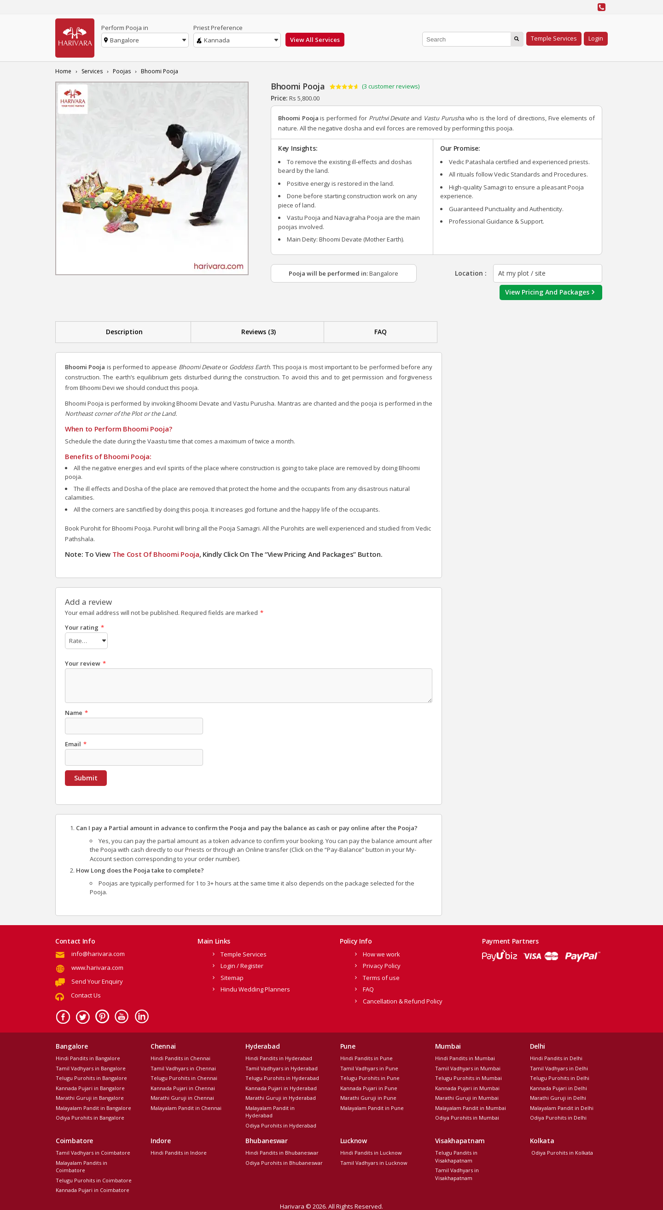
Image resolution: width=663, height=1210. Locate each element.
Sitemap (232, 976)
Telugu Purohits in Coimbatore (94, 1178)
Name (76, 711)
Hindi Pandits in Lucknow (371, 1151)
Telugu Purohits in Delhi (559, 1076)
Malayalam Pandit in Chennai (186, 1106)
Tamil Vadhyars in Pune (369, 1066)
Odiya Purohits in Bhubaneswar (284, 1161)
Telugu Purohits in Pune (370, 1076)
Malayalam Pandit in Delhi (561, 1106)
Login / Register (242, 964)
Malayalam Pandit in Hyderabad (270, 1110)
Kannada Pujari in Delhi (558, 1086)
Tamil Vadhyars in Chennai (183, 1066)
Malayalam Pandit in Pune (372, 1106)
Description (124, 331)
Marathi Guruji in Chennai (182, 1096)
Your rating (84, 627)
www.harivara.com (97, 966)
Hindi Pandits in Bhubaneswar (282, 1151)
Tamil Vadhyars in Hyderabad (281, 1066)
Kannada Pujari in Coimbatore (92, 1188)
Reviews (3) (258, 331)
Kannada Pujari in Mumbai (467, 1086)
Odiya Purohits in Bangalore (90, 1116)
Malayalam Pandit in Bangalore (93, 1106)
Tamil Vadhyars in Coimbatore (93, 1151)
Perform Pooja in (124, 28)
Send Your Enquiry (97, 980)
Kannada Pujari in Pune (368, 1086)
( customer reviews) (390, 86)
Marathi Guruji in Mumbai (467, 1096)
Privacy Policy (382, 964)
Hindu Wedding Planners (255, 988)
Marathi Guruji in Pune (368, 1096)
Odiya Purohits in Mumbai (467, 1116)
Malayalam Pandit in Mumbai (470, 1106)
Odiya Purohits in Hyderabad (280, 1124)
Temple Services (554, 38)
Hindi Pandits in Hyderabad (278, 1056)
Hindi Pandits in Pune (366, 1056)
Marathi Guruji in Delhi (558, 1096)
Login (595, 38)
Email (76, 742)
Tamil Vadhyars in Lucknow (373, 1161)
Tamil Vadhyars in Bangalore (91, 1066)
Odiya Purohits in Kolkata (561, 1151)
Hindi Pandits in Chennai (180, 1056)
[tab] (124, 332)
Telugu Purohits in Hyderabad (282, 1076)
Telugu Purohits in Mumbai (468, 1076)
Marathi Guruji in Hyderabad (280, 1096)
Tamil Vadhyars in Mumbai (467, 1066)
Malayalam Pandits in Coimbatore (81, 1165)
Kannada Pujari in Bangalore (90, 1086)
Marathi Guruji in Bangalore (90, 1096)
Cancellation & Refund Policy (402, 1000)
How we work (381, 953)
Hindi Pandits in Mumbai (465, 1056)
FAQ (380, 331)
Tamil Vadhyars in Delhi (559, 1066)
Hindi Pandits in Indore (179, 1151)
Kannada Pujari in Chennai (183, 1086)
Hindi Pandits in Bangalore (88, 1056)
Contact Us (86, 994)
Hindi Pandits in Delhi (556, 1056)
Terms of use (381, 976)
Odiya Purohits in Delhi (558, 1116)
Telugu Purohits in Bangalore (91, 1076)
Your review (85, 662)
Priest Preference (218, 28)
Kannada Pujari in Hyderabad (281, 1086)
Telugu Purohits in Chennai (184, 1076)
